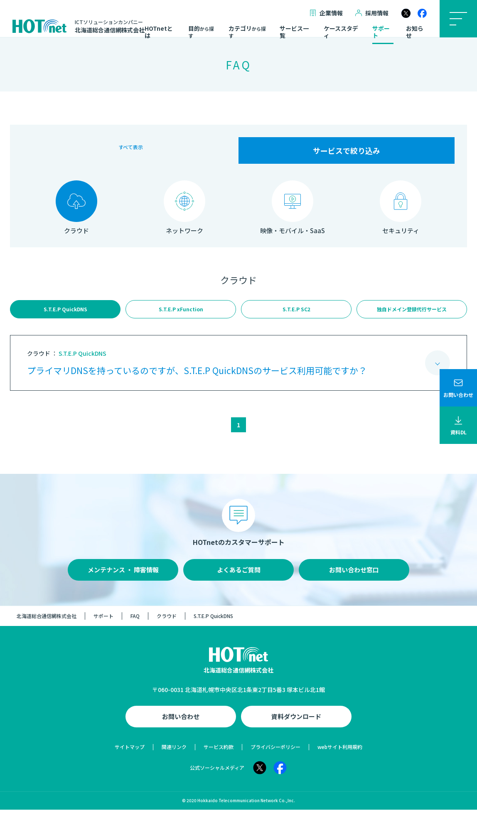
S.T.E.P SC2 (296, 310)
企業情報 (326, 13)
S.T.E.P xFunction (181, 310)
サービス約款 (219, 750)
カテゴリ (247, 32)
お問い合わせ (180, 719)
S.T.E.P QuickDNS (65, 310)
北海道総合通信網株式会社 (46, 619)
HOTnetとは (159, 32)
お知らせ (414, 32)
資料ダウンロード (296, 719)
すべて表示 (130, 150)
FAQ (135, 619)
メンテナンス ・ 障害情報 (123, 573)
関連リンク (174, 750)
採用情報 (371, 13)
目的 (201, 32)
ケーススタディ (341, 32)
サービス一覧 (294, 32)
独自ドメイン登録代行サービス (411, 310)
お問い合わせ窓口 (354, 573)
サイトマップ (130, 750)
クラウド (167, 619)
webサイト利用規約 (339, 750)
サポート (381, 32)
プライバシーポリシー (275, 750)
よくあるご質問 (239, 573)
